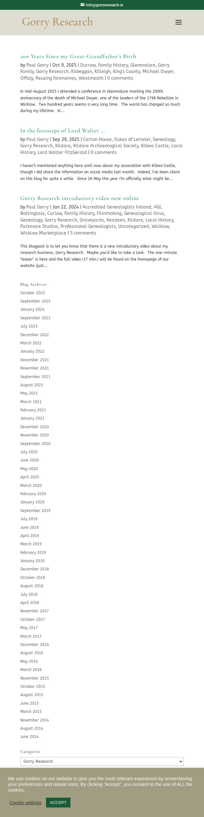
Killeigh (102, 71)
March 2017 (31, 636)
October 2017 (32, 619)
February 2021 (33, 410)
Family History (113, 65)
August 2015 (31, 695)
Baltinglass (32, 213)
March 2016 (31, 670)
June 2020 (29, 460)
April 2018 (29, 603)
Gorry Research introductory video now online (79, 198)
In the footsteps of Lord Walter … (62, 130)
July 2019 (28, 519)
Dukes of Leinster (132, 139)
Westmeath (91, 78)
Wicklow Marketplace (43, 233)
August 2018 (31, 586)
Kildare (63, 146)
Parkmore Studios (39, 226)
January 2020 (32, 502)
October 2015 (32, 686)
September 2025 (35, 301)
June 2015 (29, 703)
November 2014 (34, 720)
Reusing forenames (56, 78)
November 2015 (34, 678)
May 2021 (29, 393)
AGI (157, 207)
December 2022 (34, 335)
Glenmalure (142, 65)
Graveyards (92, 220)
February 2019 (33, 552)
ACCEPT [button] (58, 802)
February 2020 (33, 494)
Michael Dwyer (158, 71)
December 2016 (34, 644)
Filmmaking (109, 213)
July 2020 (28, 452)
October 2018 (32, 577)
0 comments (120, 78)
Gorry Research (52, 71)
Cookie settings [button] (25, 802)
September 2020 (35, 444)
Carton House (97, 139)
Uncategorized (133, 226)
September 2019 (35, 510)
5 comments (83, 233)
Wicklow (160, 226)
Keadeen (116, 220)
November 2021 (34, 368)
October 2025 (32, 293)
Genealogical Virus (144, 213)
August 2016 (31, 653)
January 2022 (32, 351)
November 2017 (34, 611)
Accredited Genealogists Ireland (116, 207)
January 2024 (32, 309)
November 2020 (34, 435)
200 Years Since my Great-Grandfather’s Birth (78, 56)
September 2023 (35, 318)
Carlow (54, 213)
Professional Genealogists (88, 226)
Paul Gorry (37, 65)
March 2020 (31, 485)
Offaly (26, 78)
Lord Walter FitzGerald (62, 152)
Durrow (87, 65)
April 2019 (29, 536)
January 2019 (32, 561)
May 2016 (29, 661)
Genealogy (164, 139)
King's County (126, 71)
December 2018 (34, 569)
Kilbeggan (81, 71)
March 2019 (31, 544)
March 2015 (31, 711)
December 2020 (34, 427)
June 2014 (29, 736)
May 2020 (29, 469)
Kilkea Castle (155, 146)
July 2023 (28, 326)
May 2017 (29, 628)
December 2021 (34, 360)
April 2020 (29, 477)
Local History (159, 220)
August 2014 (31, 728)
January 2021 (32, 418)
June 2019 (29, 527)
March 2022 (31, 343)
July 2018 (28, 594)
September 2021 (35, 377)
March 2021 (31, 402)
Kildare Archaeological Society (105, 146)
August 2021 (31, 385)
